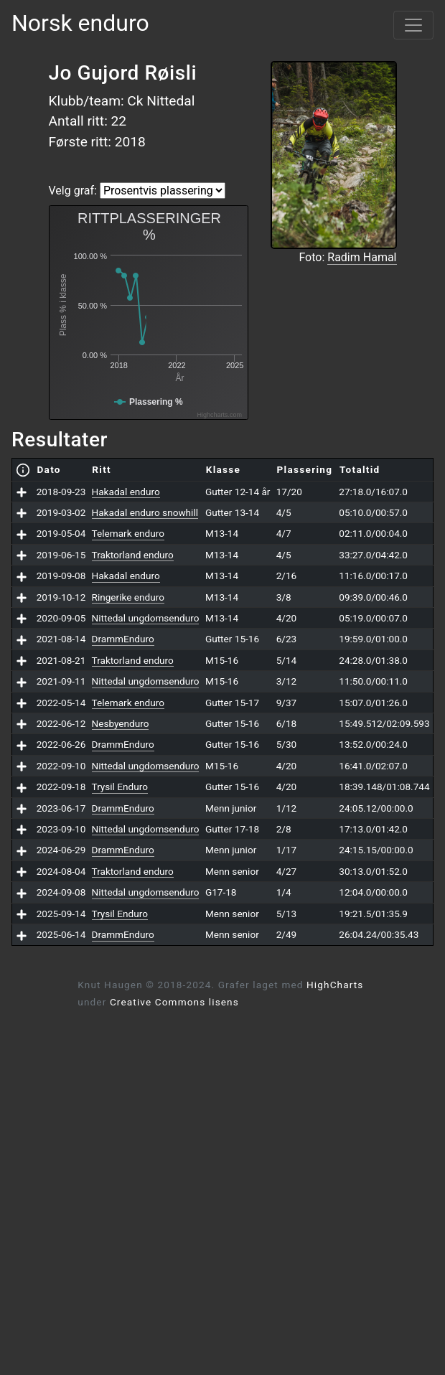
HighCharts (334, 984)
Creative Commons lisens (174, 1002)
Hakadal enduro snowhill (145, 512)
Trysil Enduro (120, 786)
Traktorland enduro (133, 554)
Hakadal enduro (126, 491)
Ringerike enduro (128, 597)
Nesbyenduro (120, 723)
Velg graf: (73, 190)
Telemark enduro (128, 533)
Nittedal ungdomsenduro (146, 618)
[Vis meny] (413, 25)
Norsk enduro (80, 23)
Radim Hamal (361, 257)
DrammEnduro (123, 638)
